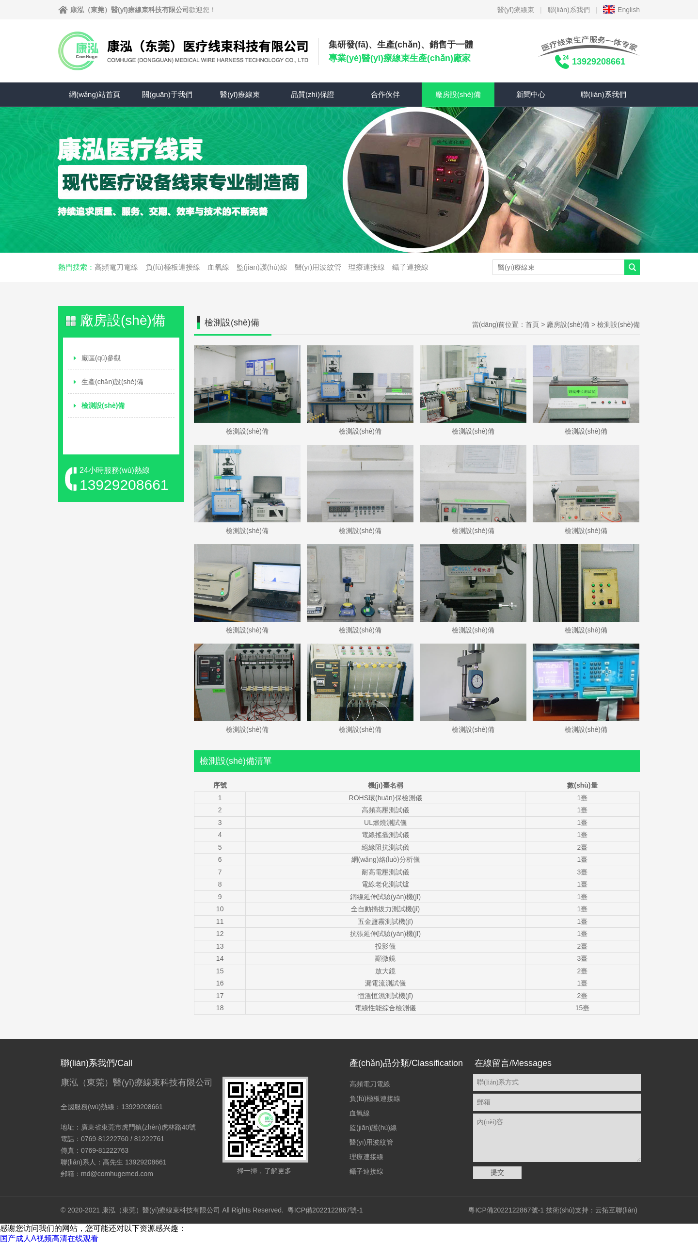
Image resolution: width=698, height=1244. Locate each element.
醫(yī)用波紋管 (318, 267)
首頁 (532, 324)
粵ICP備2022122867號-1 (325, 1210)
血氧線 (218, 267)
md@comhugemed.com (117, 1174)
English (629, 10)
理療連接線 (367, 267)
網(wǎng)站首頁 (94, 94)
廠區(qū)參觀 (101, 358)
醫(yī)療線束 (515, 10)
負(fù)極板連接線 (172, 267)
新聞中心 (530, 94)
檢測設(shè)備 (103, 405)
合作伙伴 (385, 94)
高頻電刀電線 (116, 267)
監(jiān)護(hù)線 (262, 267)
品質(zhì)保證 (312, 94)
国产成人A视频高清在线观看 (49, 1238)
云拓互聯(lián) (616, 1210)
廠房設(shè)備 (458, 94)
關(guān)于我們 (167, 94)
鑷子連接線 (410, 267)
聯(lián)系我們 (569, 10)
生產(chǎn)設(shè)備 (112, 382)
